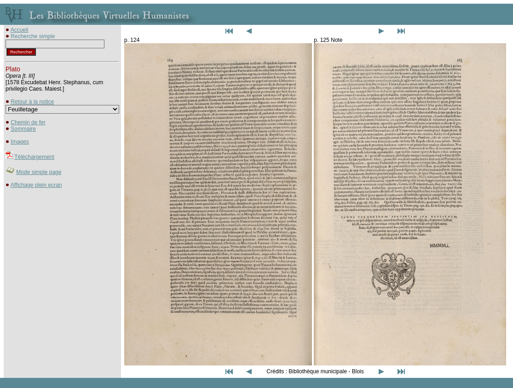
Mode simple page (38, 172)
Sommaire (23, 129)
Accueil (20, 30)
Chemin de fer (28, 122)
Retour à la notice (32, 101)
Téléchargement (34, 157)
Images (20, 142)
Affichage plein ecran (36, 185)
